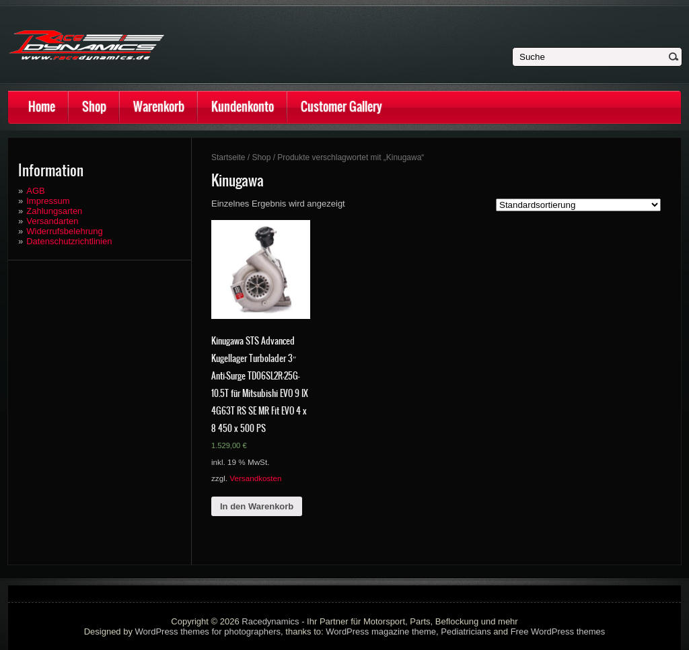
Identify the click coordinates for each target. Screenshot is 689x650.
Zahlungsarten (54, 211)
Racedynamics (270, 621)
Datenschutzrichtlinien (69, 241)
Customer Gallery (341, 107)
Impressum (47, 201)
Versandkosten (255, 478)
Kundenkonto (242, 107)
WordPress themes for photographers (208, 631)
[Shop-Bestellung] (578, 204)
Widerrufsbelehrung (64, 231)
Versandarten (52, 221)
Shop (94, 107)
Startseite (228, 157)
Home (41, 107)
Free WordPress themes (558, 631)
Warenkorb (158, 107)
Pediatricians (466, 631)
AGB (35, 191)
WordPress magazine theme (381, 631)
